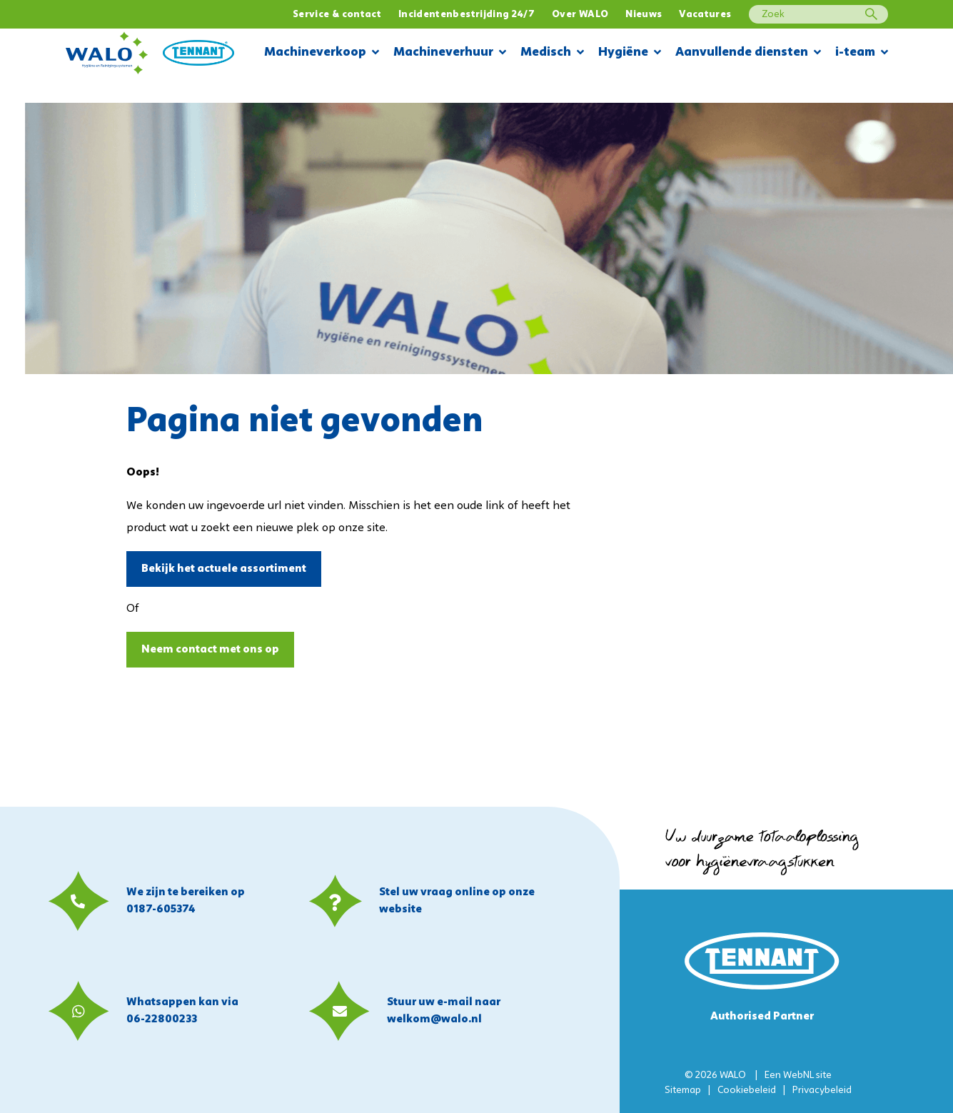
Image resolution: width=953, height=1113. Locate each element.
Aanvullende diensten (748, 53)
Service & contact (337, 14)
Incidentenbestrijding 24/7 (466, 14)
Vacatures (705, 14)
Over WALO (580, 14)
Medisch (552, 53)
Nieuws (643, 14)
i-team (861, 53)
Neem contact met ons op (210, 649)
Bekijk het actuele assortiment (223, 569)
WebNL (798, 1075)
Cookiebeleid (746, 1090)
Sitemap (683, 1090)
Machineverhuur (449, 53)
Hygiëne (629, 53)
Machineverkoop (321, 53)
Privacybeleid (822, 1090)
